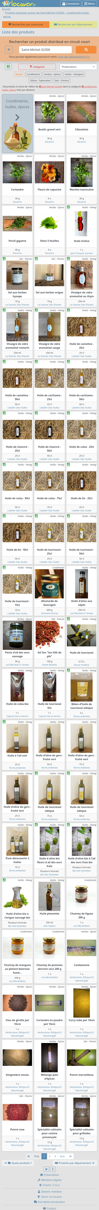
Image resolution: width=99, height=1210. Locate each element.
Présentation (49, 1175)
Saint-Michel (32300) (50, 86)
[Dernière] (70, 1156)
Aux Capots (49, 925)
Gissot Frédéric (82, 664)
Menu (89, 3)
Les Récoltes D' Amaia (81, 613)
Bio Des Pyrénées (49, 874)
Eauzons (49, 141)
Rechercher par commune (25, 24)
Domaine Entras (49, 613)
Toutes (19, 74)
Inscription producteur (49, 1202)
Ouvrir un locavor (49, 1196)
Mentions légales (49, 1180)
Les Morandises (81, 925)
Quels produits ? (18, 1163)
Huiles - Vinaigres (74, 74)
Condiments (33, 74)
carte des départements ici (73, 56)
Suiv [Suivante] (62, 1156)
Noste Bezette (49, 664)
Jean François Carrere (82, 253)
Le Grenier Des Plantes (17, 304)
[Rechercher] (86, 50)
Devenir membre (49, 1191)
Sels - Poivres (62, 80)
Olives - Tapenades (40, 80)
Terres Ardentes (81, 716)
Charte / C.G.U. (49, 1185)
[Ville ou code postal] (45, 50)
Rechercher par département (73, 24)
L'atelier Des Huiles (81, 356)
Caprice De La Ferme (17, 716)
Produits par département (75, 1163)
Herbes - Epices (52, 74)
